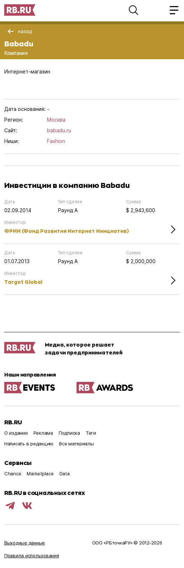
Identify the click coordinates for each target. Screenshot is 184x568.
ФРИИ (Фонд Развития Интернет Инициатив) (66, 230)
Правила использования (31, 555)
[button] (133, 10)
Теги (91, 433)
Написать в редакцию (28, 443)
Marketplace (40, 473)
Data (64, 473)
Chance (12, 473)
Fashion (56, 141)
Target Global (23, 281)
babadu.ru (59, 130)
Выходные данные (24, 543)
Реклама (43, 433)
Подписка (69, 433)
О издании (16, 433)
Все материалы (76, 443)
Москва (56, 120)
